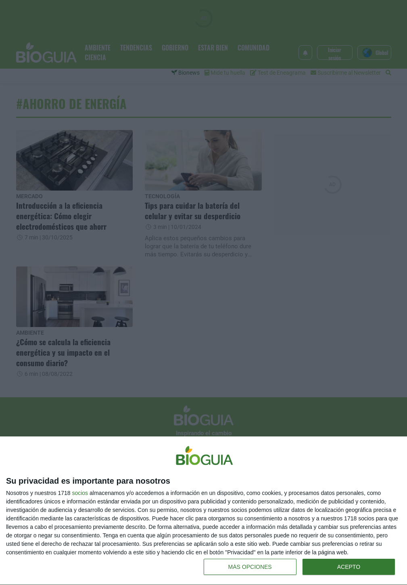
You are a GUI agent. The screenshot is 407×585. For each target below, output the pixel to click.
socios (80, 493)
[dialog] (203, 511)
